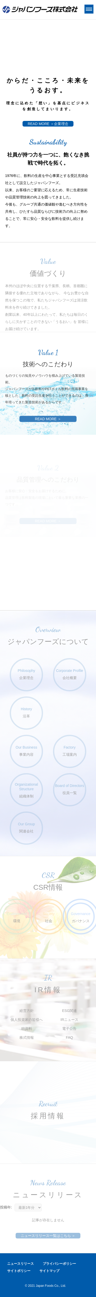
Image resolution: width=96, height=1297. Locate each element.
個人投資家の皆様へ (26, 1020)
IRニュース (69, 1020)
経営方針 (26, 1011)
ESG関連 (69, 1011)
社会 (49, 917)
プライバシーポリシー (59, 1264)
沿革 (26, 712)
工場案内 (69, 751)
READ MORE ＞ (48, 436)
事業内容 (26, 751)
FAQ (69, 1037)
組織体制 (26, 790)
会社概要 (69, 674)
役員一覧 (69, 789)
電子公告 (69, 1029)
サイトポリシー (18, 1271)
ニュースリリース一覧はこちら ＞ (48, 1236)
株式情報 (26, 1037)
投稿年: (6, 1207)
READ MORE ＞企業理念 (48, 124)
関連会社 (26, 827)
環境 (17, 917)
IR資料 (26, 1029)
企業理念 (26, 674)
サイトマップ (49, 1271)
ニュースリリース (20, 1264)
